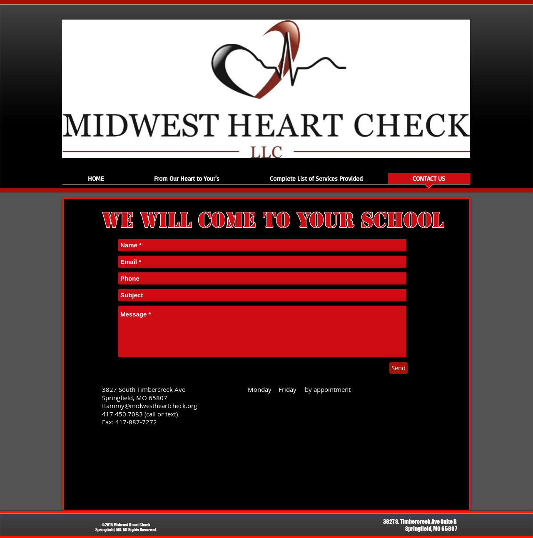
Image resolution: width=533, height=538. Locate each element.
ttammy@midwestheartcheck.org (149, 405)
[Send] (398, 368)
